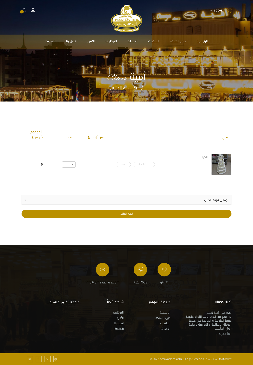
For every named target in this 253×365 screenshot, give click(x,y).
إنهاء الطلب (126, 213)
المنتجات (153, 41)
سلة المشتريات (118, 87)
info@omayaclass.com (103, 282)
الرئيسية (202, 41)
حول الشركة (178, 41)
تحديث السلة (144, 164)
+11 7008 (140, 282)
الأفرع (91, 41)
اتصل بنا (71, 41)
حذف (123, 164)
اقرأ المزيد (225, 334)
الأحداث (132, 41)
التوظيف (111, 41)
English (50, 41)
